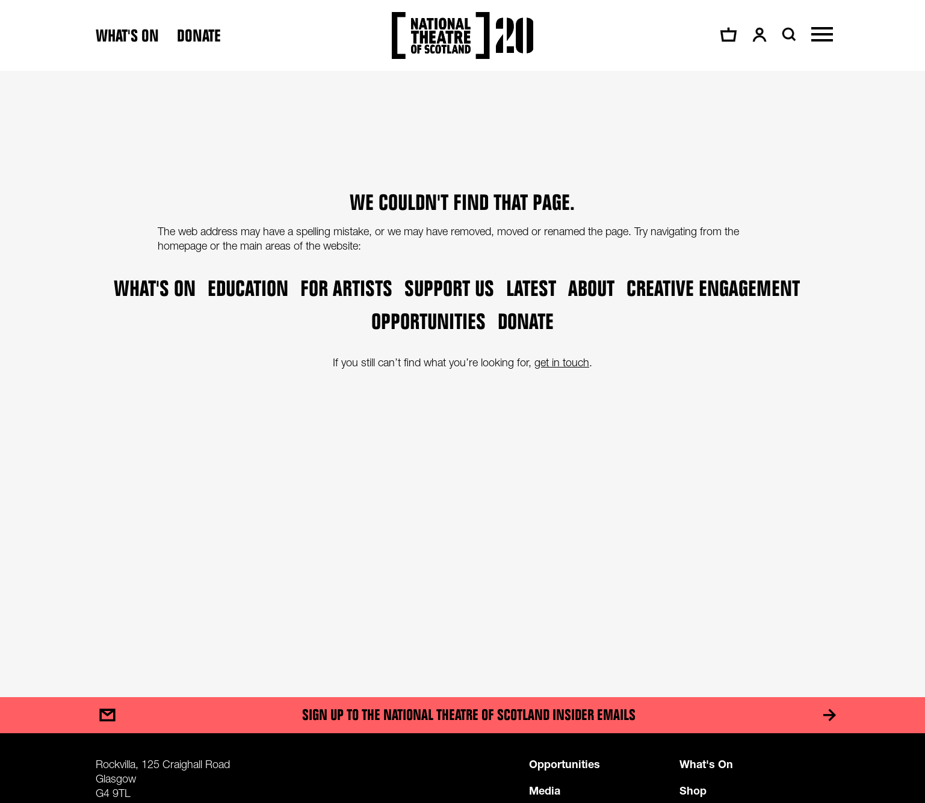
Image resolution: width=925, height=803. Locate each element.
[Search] (787, 34)
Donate (199, 36)
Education (248, 287)
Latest (531, 287)
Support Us (449, 287)
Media (544, 790)
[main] (462, 372)
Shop (693, 790)
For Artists (346, 287)
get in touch (561, 362)
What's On (706, 764)
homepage (182, 245)
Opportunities (428, 320)
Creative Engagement (713, 287)
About (591, 287)
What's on (127, 36)
